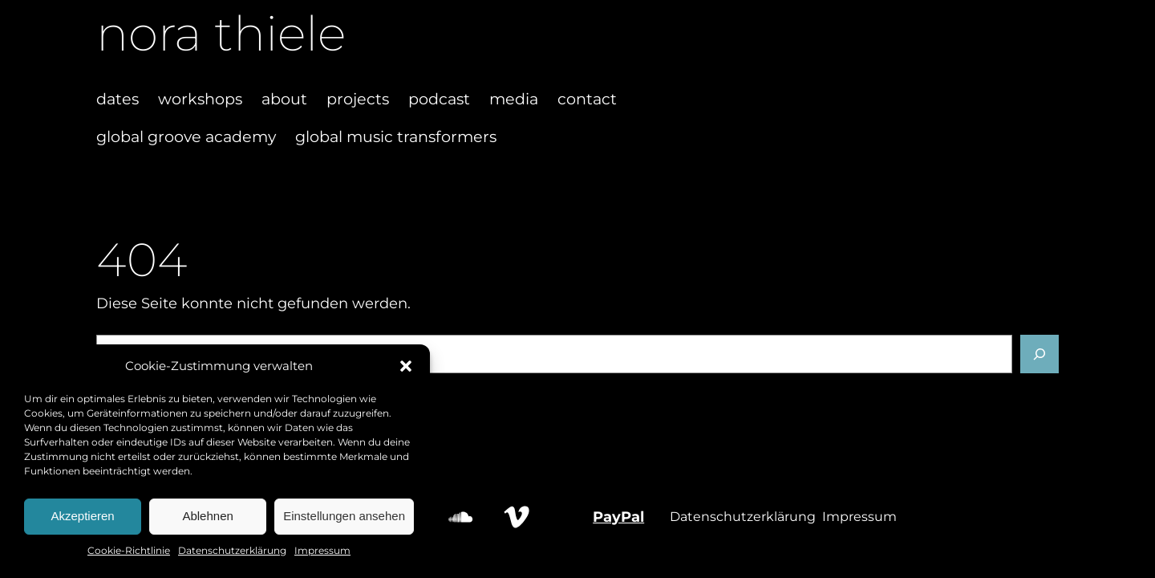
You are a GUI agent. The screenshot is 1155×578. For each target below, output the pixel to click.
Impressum (322, 550)
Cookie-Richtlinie (128, 550)
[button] (406, 366)
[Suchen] (1039, 354)
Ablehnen (207, 516)
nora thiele (221, 33)
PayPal (618, 517)
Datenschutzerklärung (232, 550)
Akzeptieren (82, 516)
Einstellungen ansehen (344, 516)
